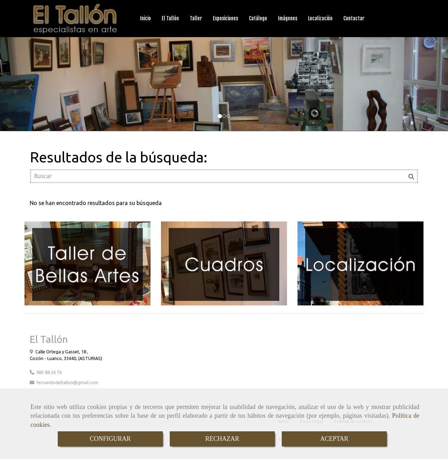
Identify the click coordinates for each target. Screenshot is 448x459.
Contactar (353, 18)
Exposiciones (225, 18)
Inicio (145, 18)
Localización (320, 18)
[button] (33, 84)
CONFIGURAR (110, 438)
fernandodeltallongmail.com (67, 382)
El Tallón (170, 18)
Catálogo (258, 18)
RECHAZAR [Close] (222, 438)
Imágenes (287, 18)
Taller (196, 18)
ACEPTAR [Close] (334, 438)
